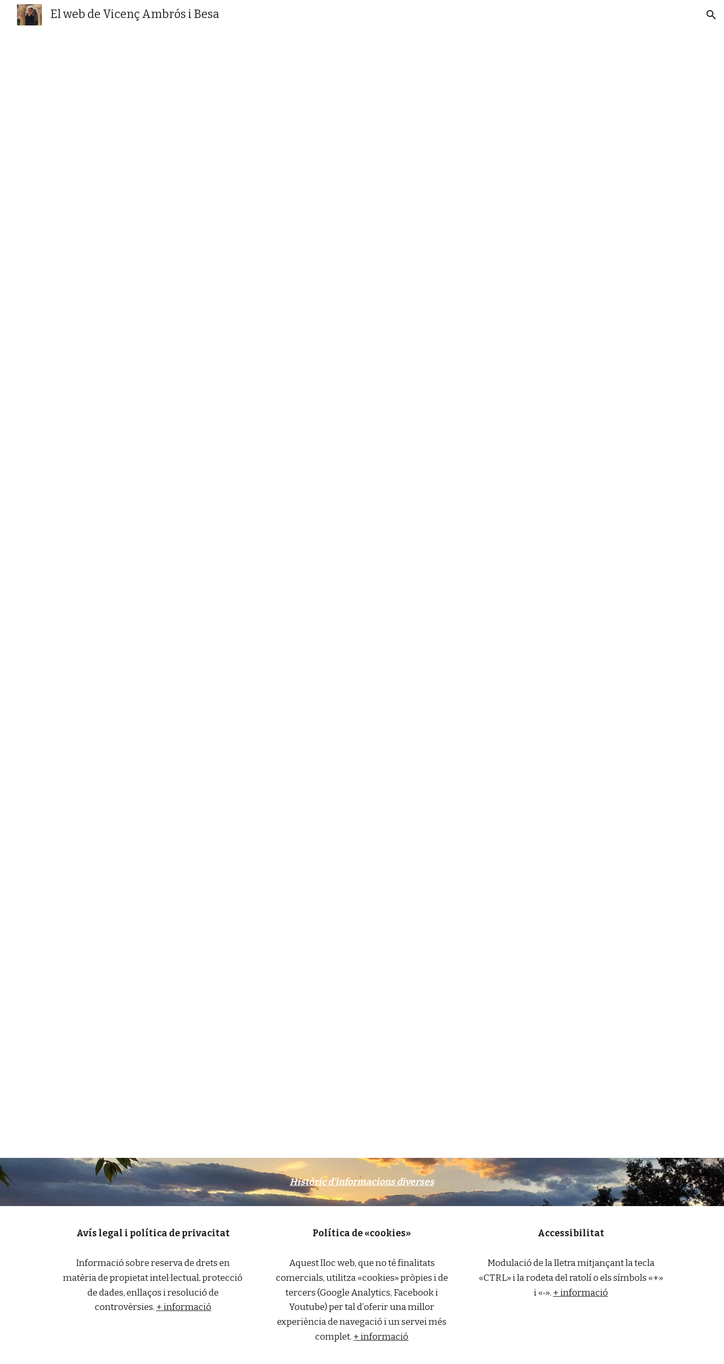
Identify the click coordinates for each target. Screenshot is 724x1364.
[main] (361, 1182)
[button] (711, 15)
